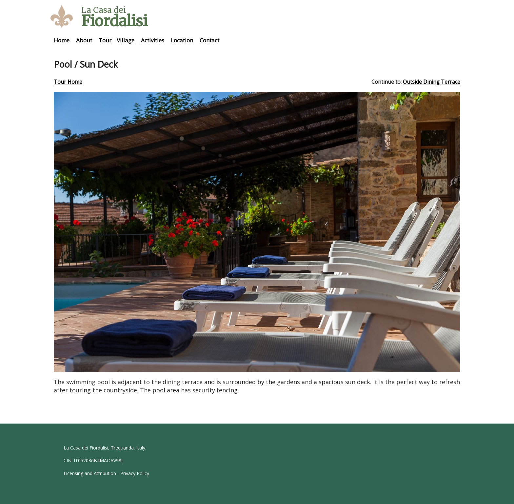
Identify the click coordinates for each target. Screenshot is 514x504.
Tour (105, 40)
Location (182, 40)
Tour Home (68, 81)
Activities (152, 40)
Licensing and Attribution (90, 473)
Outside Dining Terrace (431, 81)
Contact (209, 40)
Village (125, 40)
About (84, 40)
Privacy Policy (134, 473)
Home (61, 40)
